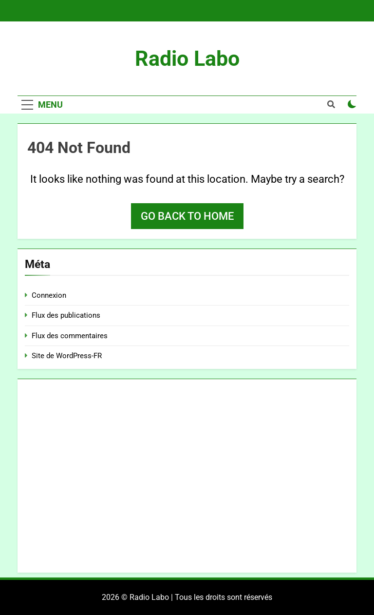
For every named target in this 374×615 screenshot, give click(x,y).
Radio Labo (187, 58)
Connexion (49, 295)
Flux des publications (66, 315)
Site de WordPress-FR (67, 355)
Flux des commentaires (70, 335)
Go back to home (187, 216)
